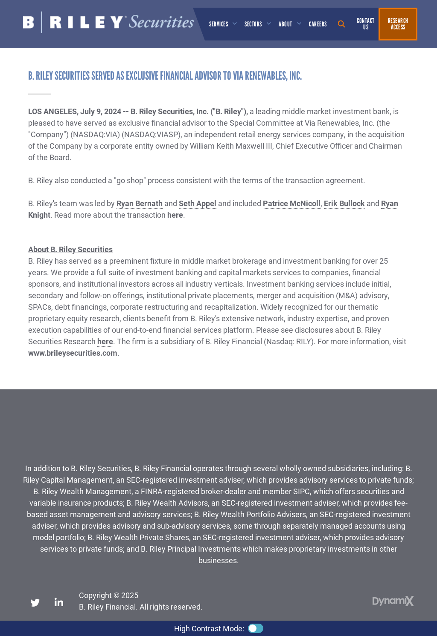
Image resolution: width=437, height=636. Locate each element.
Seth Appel (197, 203)
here (175, 215)
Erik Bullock (344, 203)
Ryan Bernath (140, 203)
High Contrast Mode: (209, 628)
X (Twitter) (35, 601)
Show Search (341, 24)
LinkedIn (59, 601)
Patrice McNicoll (291, 203)
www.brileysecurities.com (72, 353)
